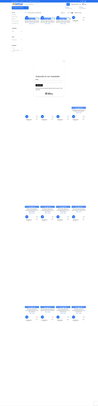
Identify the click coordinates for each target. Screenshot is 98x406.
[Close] (64, 61)
